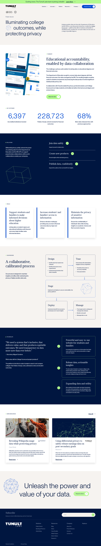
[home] (11, 6)
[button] (45, 6)
